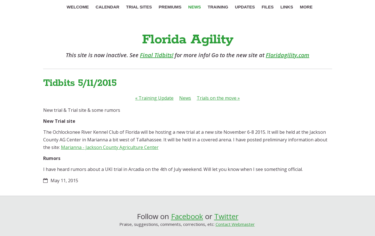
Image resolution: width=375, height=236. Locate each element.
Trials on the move (218, 98)
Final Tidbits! (156, 55)
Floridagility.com (287, 55)
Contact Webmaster (235, 224)
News (185, 98)
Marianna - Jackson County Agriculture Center (110, 147)
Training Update (154, 98)
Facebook (187, 216)
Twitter (226, 216)
